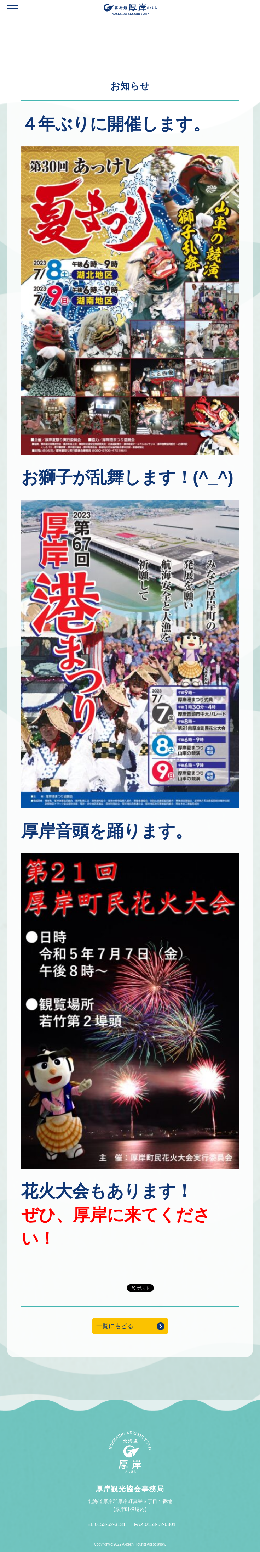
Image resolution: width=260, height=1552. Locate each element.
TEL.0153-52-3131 (105, 1524)
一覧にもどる (115, 1326)
